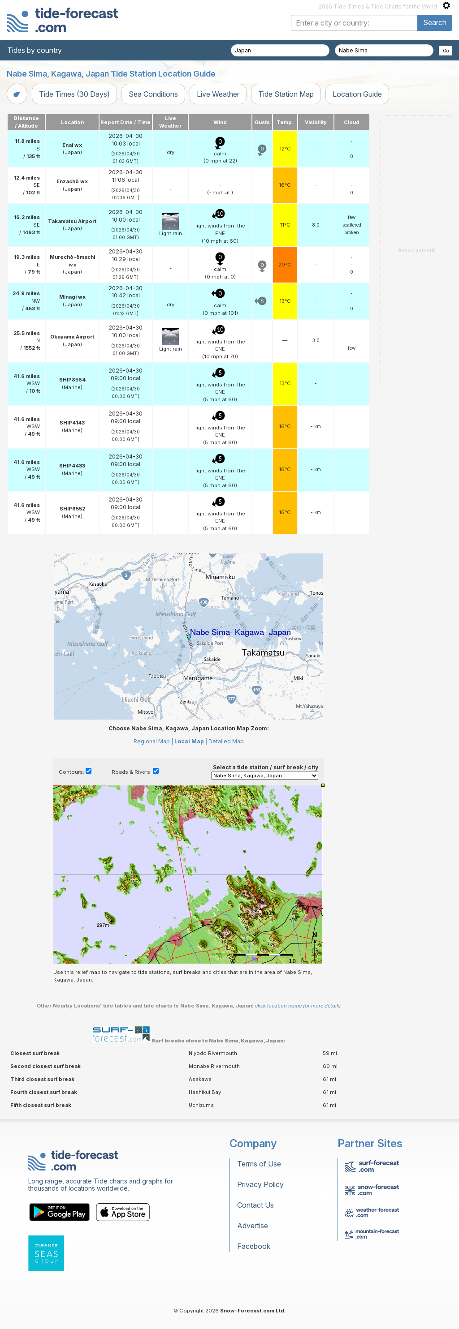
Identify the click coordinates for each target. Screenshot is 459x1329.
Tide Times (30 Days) (74, 94)
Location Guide (357, 94)
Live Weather (218, 94)
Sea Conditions (153, 94)
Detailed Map (226, 741)
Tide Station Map (286, 94)
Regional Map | (153, 741)
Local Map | (190, 741)
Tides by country (34, 50)
